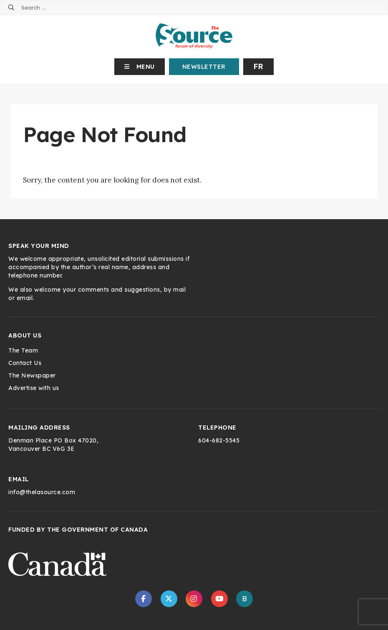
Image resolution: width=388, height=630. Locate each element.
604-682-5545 (218, 440)
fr (258, 66)
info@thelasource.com (41, 492)
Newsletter (204, 66)
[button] (139, 66)
